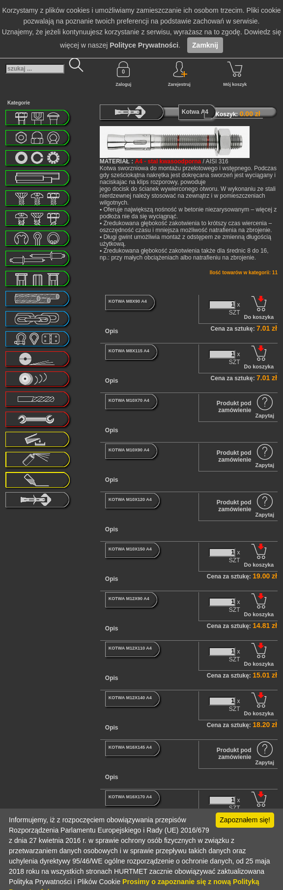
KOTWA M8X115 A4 (129, 350)
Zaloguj (123, 74)
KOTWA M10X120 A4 (130, 499)
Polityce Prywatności (144, 45)
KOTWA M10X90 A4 (129, 449)
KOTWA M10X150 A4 (130, 549)
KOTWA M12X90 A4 (129, 598)
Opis (111, 331)
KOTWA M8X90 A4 (128, 301)
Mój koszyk (235, 74)
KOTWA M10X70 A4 (129, 400)
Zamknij (205, 45)
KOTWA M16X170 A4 (130, 796)
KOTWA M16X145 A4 (130, 747)
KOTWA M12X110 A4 (130, 648)
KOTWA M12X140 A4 (130, 697)
